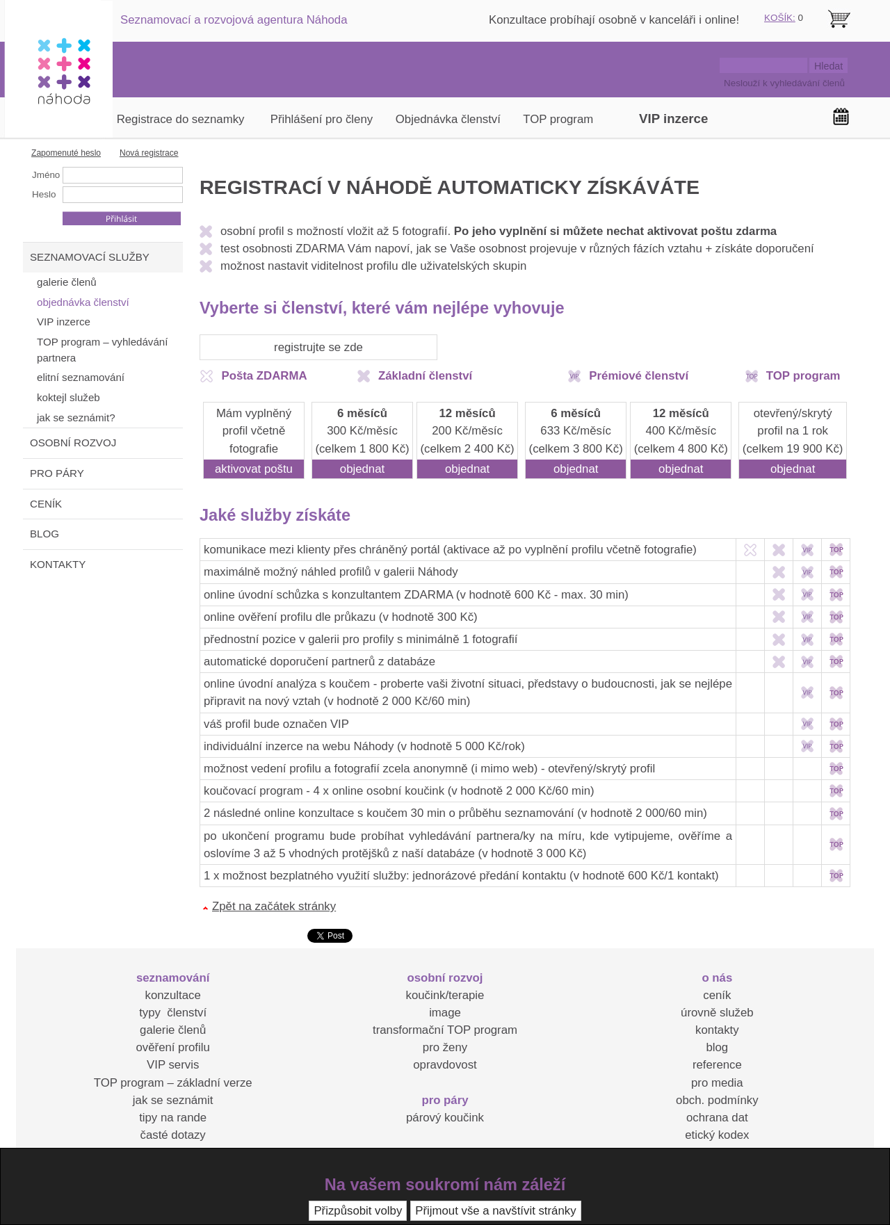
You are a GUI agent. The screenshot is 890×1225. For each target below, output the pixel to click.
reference (717, 1064)
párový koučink (445, 1117)
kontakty (717, 1030)
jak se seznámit (173, 1100)
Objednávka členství (448, 119)
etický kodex (717, 1135)
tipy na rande (173, 1117)
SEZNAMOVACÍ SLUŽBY (89, 257)
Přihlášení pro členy (321, 119)
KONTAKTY (58, 564)
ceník (717, 995)
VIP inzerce (673, 118)
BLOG (44, 534)
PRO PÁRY (57, 473)
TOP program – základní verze (173, 1082)
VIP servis (173, 1064)
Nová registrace (149, 153)
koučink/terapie (445, 995)
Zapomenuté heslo (66, 153)
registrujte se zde (318, 347)
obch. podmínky (717, 1100)
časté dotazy (173, 1135)
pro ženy (445, 1047)
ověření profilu (172, 1047)
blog (717, 1047)
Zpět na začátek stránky (274, 906)
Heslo (44, 194)
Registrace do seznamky (181, 119)
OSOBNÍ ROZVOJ (73, 442)
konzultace (173, 995)
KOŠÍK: (779, 18)
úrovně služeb (717, 1012)
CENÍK (46, 504)
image (445, 1012)
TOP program (558, 119)
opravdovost (444, 1064)
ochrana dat (717, 1117)
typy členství (173, 1012)
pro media (717, 1082)
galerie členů (173, 1030)
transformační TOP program (445, 1030)
